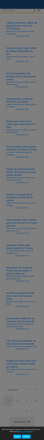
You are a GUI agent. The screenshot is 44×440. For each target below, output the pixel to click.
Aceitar (17, 436)
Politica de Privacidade (25, 431)
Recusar (26, 436)
